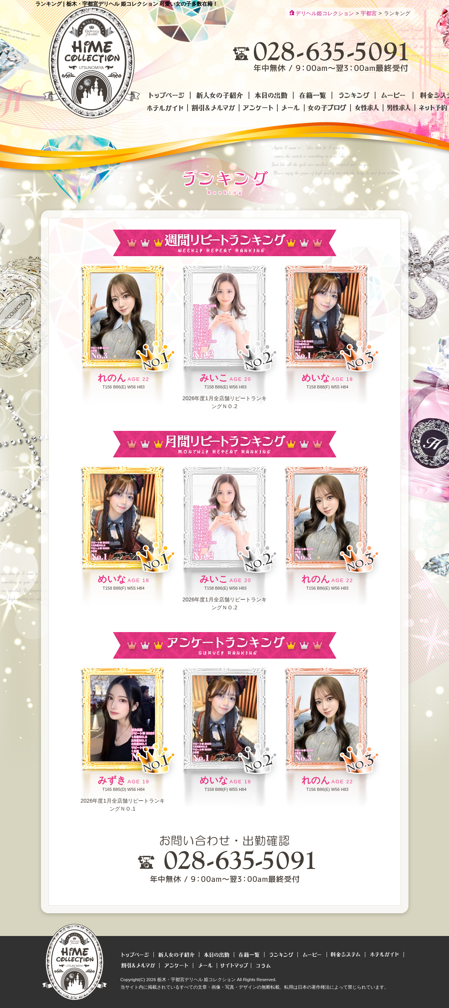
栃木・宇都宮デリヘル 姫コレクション (196, 979)
